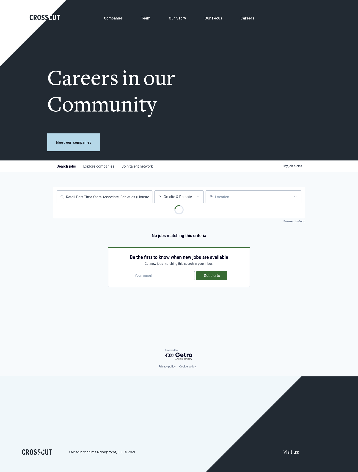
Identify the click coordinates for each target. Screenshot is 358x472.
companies (98, 166)
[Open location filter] (295, 197)
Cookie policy (187, 366)
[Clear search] (146, 197)
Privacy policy (167, 366)
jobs (66, 166)
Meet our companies (73, 142)
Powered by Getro (294, 221)
